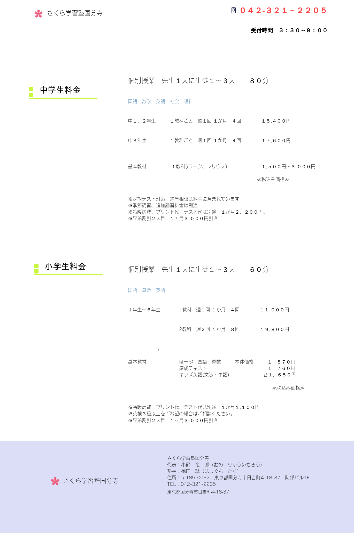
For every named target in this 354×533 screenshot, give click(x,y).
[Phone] (233, 10)
